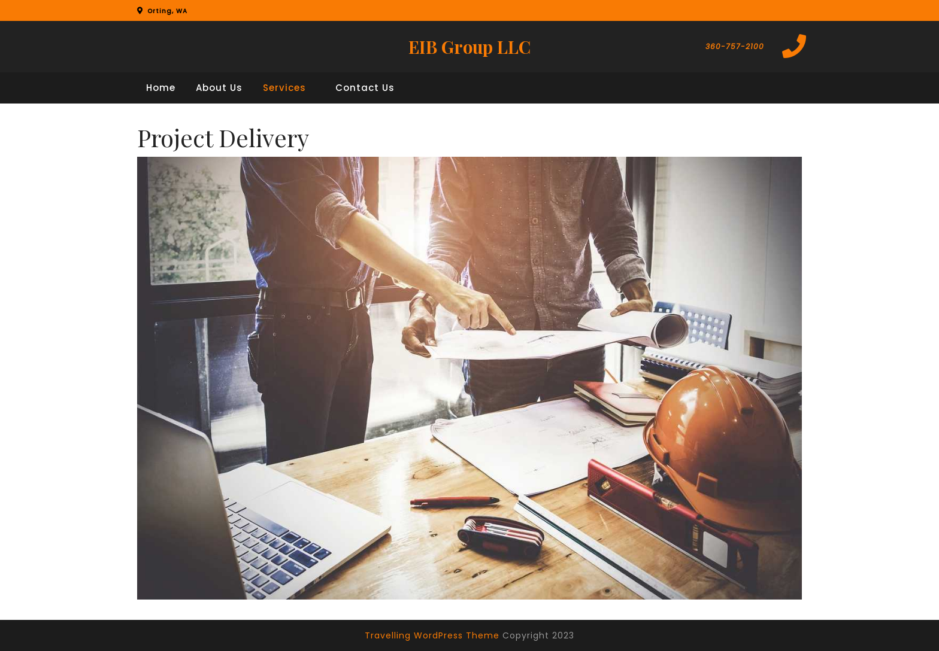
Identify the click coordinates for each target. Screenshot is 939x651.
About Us (219, 87)
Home (160, 87)
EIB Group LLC (469, 46)
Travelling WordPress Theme (432, 635)
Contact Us (365, 87)
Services (284, 87)
